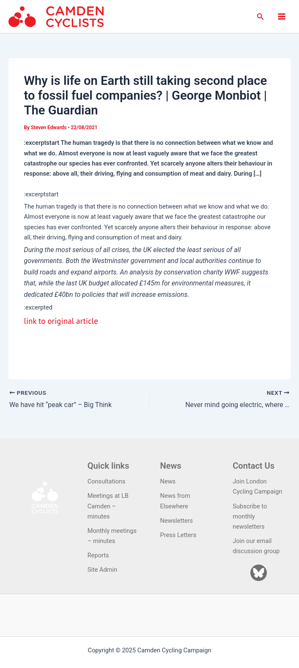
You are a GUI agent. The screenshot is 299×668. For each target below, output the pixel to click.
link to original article (61, 321)
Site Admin (102, 569)
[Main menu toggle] (282, 16)
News (168, 481)
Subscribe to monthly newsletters (250, 516)
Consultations (107, 481)
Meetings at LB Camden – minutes (108, 506)
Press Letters (178, 535)
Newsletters (176, 520)
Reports (98, 555)
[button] (260, 16)
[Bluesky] (258, 573)
